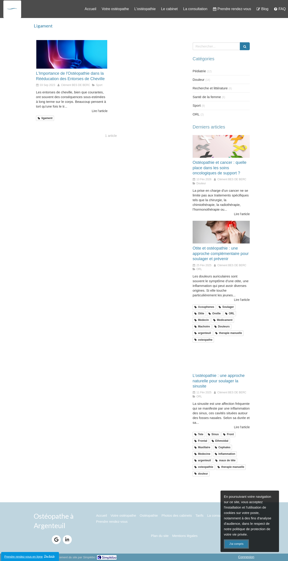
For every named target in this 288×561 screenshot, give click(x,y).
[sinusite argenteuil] (221, 359)
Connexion (246, 557)
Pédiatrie (199, 71)
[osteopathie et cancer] (221, 146)
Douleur (199, 79)
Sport (197, 105)
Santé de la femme (207, 97)
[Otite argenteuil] (221, 232)
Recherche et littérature (210, 88)
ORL (196, 114)
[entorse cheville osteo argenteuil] (72, 54)
